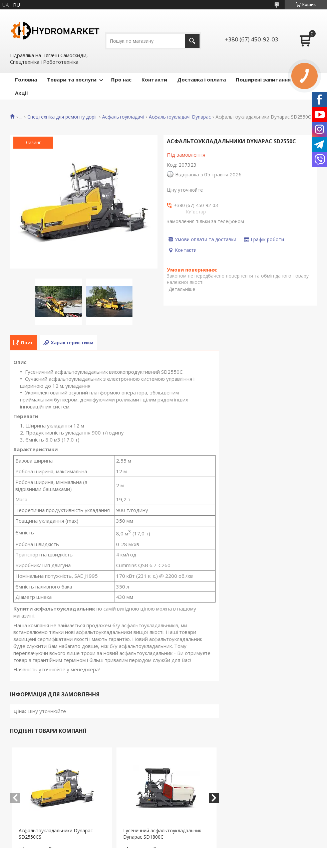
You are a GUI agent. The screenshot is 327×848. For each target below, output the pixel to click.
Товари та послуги (71, 79)
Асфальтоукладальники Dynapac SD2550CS (56, 833)
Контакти (154, 79)
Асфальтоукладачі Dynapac (180, 117)
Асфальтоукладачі (123, 117)
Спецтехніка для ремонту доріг (62, 117)
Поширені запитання (263, 79)
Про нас (121, 79)
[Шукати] (192, 41)
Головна (26, 79)
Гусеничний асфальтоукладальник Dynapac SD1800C (162, 833)
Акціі (21, 93)
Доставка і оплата (201, 79)
